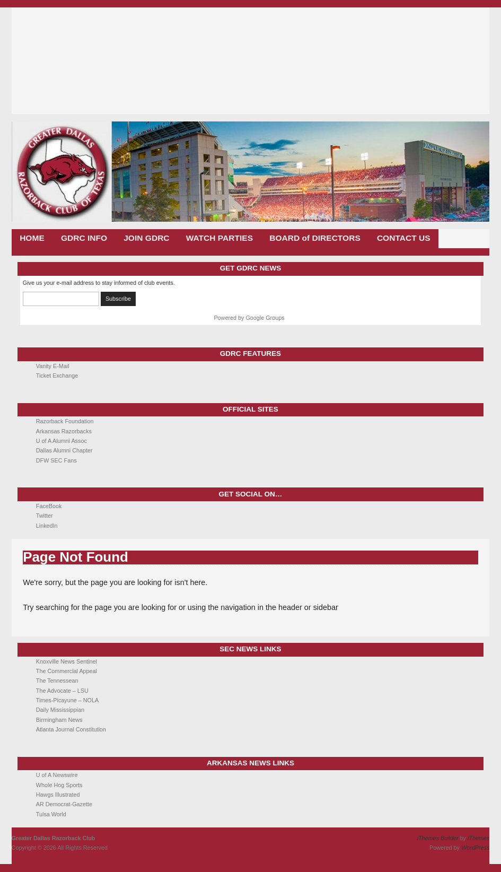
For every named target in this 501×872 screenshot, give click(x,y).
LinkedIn (47, 525)
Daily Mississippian (60, 710)
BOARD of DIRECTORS (315, 237)
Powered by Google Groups (249, 318)
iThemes (478, 838)
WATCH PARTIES (219, 237)
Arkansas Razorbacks (64, 431)
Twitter (44, 515)
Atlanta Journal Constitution (71, 729)
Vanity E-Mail (52, 366)
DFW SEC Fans (56, 460)
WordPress (475, 847)
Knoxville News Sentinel (66, 661)
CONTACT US (403, 237)
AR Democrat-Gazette (64, 804)
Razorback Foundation (65, 421)
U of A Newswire (57, 775)
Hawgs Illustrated (58, 794)
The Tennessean (57, 680)
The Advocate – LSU (62, 690)
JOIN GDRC (146, 237)
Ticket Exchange (57, 375)
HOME (32, 237)
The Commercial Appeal (66, 671)
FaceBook (49, 506)
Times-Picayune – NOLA (67, 700)
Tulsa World (51, 814)
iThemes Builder (438, 838)
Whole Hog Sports (59, 785)
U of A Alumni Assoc (61, 441)
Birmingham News (59, 720)
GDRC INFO (84, 237)
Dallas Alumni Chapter (64, 450)
